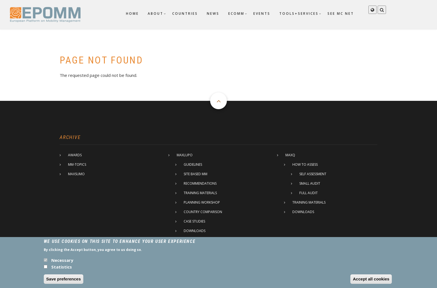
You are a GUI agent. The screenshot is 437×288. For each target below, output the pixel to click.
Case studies (194, 221)
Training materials (200, 193)
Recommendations (200, 183)
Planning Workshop (202, 202)
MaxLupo (185, 155)
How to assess (305, 164)
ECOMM (236, 13)
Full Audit (308, 193)
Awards (75, 155)
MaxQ (290, 155)
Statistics (61, 269)
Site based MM (195, 174)
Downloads (194, 230)
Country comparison (203, 211)
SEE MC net (340, 13)
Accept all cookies (371, 281)
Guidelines (193, 164)
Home (132, 13)
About (155, 13)
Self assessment (312, 174)
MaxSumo (76, 174)
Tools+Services (299, 13)
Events (261, 13)
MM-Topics (77, 164)
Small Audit (309, 183)
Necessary (62, 263)
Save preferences (63, 281)
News (213, 13)
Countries (185, 13)
